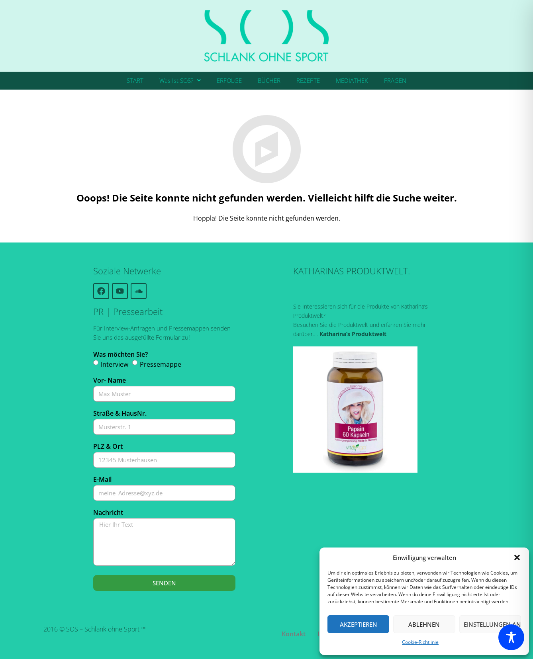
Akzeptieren (358, 624)
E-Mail (102, 479)
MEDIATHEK (352, 80)
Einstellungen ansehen (492, 624)
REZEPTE (308, 80)
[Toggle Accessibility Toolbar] (511, 637)
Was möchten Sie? (120, 354)
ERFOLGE (229, 80)
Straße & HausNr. (120, 413)
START (135, 80)
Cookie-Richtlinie (420, 642)
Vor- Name (109, 380)
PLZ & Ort (108, 446)
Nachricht (108, 512)
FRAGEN (395, 80)
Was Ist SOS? (180, 80)
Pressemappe (160, 364)
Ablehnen (424, 624)
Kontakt (294, 634)
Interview (114, 364)
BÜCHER (269, 80)
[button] (517, 557)
